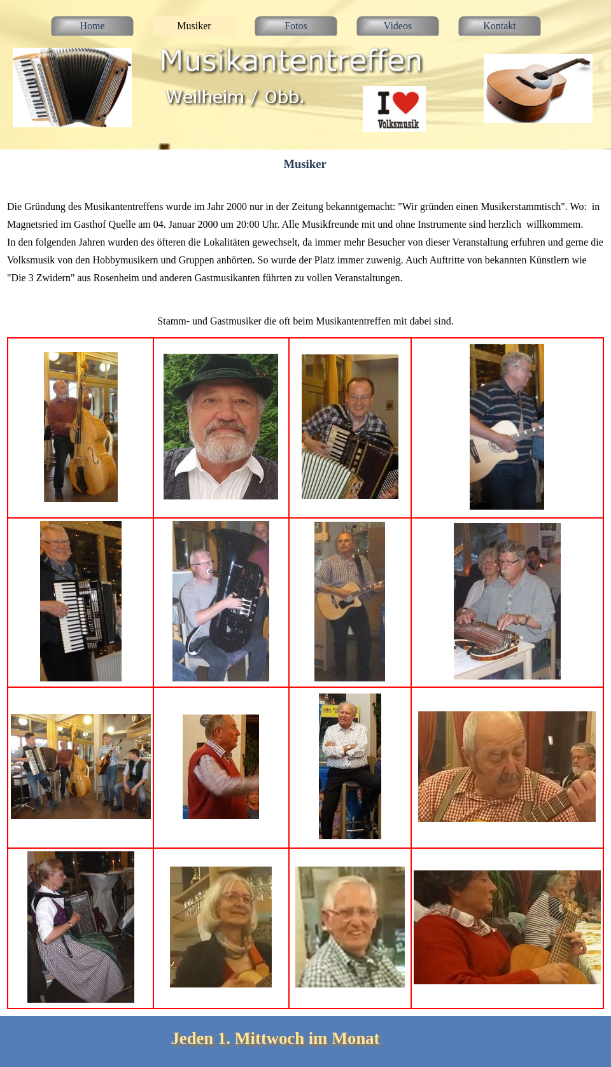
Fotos (295, 25)
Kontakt (499, 25)
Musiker (194, 25)
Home (92, 25)
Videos (398, 25)
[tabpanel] (305, 241)
